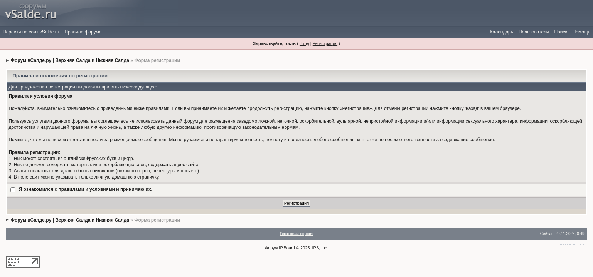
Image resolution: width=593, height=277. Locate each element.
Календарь (501, 32)
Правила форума (82, 32)
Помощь (581, 32)
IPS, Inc (319, 247)
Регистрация (325, 43)
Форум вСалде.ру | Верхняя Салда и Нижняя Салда (70, 60)
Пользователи (534, 32)
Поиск (560, 32)
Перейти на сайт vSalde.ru (31, 32)
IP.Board (287, 247)
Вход (304, 43)
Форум (271, 247)
